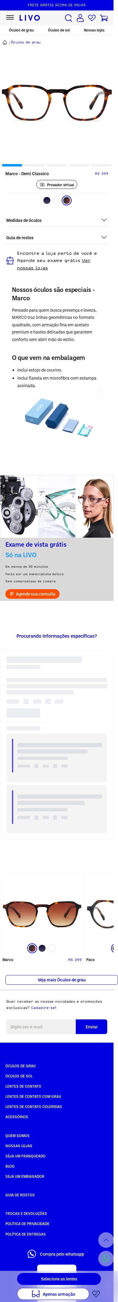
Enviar (92, 1026)
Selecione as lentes (59, 1278)
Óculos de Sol (19, 1076)
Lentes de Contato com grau (33, 1096)
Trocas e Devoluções (26, 1213)
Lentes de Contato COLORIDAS (33, 1106)
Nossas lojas (94, 30)
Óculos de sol (59, 30)
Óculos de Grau (20, 1065)
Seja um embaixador (24, 1176)
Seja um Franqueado (25, 1156)
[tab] (12, 165)
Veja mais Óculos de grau (62, 979)
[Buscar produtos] (68, 18)
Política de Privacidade (27, 1223)
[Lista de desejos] (92, 18)
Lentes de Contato (23, 1086)
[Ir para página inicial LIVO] (30, 17)
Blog (10, 1166)
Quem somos (17, 1135)
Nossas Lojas (18, 1145)
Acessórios (16, 1116)
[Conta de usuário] (80, 18)
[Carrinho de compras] (103, 18)
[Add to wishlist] (96, 1294)
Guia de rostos (20, 1194)
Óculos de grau (21, 30)
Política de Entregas (25, 1234)
